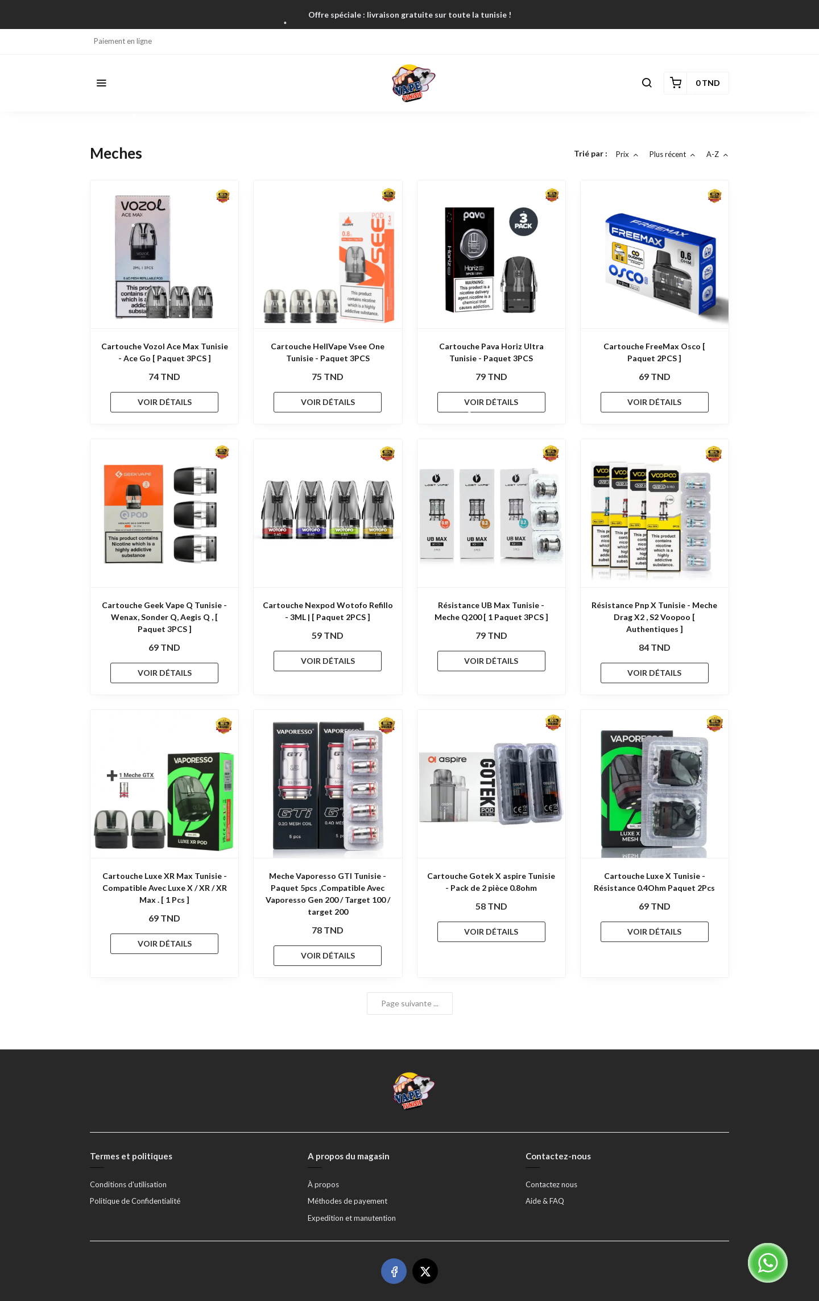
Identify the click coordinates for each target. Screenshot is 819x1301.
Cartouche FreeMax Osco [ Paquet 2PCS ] (654, 352)
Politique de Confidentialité (135, 1200)
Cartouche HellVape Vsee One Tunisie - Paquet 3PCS (327, 352)
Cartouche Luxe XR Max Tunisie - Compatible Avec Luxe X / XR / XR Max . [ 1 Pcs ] (164, 887)
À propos (323, 1184)
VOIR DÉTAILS (165, 402)
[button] (101, 83)
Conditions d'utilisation (128, 1184)
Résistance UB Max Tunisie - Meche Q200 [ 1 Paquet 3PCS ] (491, 611)
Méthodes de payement (347, 1200)
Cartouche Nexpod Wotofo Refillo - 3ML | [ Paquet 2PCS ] (328, 611)
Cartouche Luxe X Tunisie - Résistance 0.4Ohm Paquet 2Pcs (654, 882)
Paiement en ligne (123, 41)
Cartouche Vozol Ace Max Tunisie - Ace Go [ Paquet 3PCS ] (164, 352)
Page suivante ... (410, 1003)
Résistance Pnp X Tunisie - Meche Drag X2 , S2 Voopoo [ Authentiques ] (654, 617)
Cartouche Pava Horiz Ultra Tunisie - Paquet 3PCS (491, 352)
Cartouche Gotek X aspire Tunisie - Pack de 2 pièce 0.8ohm (491, 882)
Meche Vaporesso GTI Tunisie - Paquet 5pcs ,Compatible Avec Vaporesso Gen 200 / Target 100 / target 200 (328, 893)
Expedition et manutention (352, 1217)
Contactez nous (551, 1184)
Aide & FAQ (545, 1200)
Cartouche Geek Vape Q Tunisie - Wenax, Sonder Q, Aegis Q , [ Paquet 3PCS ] (164, 617)
